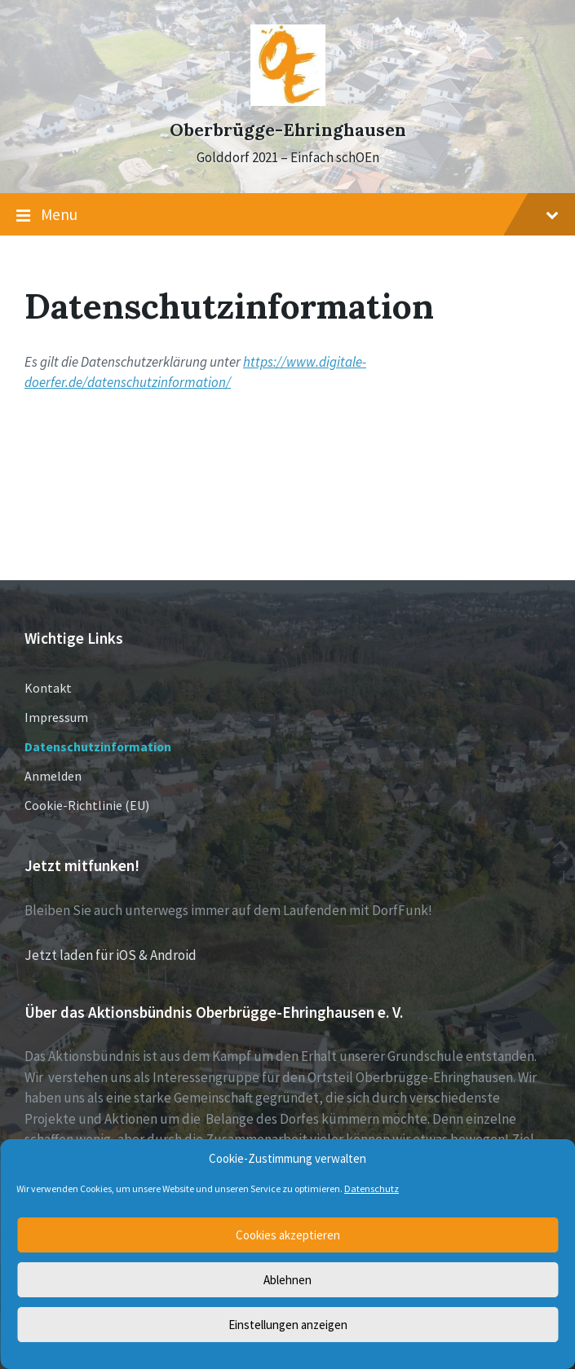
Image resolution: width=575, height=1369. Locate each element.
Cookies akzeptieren (288, 1235)
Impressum (56, 717)
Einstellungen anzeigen (287, 1324)
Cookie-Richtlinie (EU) (86, 805)
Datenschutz (371, 1188)
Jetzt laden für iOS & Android (110, 955)
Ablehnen (287, 1280)
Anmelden (53, 776)
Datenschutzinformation (97, 746)
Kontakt (48, 688)
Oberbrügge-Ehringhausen (288, 130)
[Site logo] (287, 101)
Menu (287, 215)
